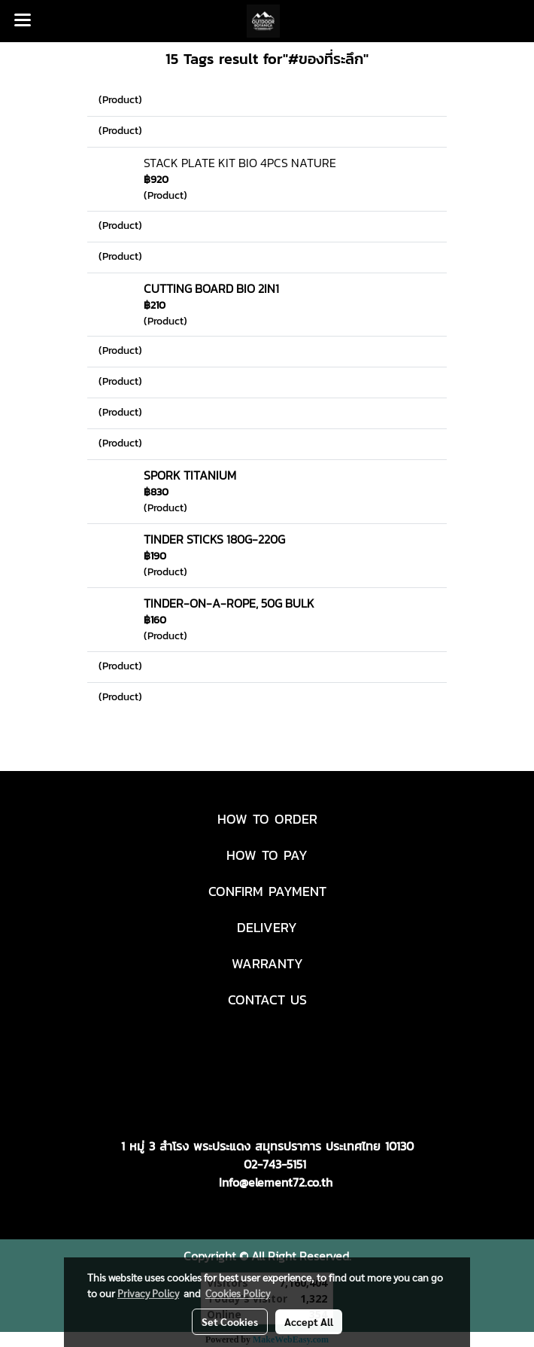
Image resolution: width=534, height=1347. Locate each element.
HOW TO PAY (267, 855)
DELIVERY (267, 927)
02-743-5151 (275, 1164)
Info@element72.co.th (275, 1182)
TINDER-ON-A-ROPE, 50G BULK (229, 603)
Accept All (308, 1321)
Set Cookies (230, 1321)
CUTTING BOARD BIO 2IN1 (211, 288)
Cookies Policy (237, 1293)
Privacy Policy (148, 1293)
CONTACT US (267, 999)
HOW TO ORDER (267, 819)
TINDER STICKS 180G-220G (214, 539)
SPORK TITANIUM (190, 475)
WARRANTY (267, 963)
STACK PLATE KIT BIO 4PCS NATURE (240, 163)
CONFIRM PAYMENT (267, 891)
